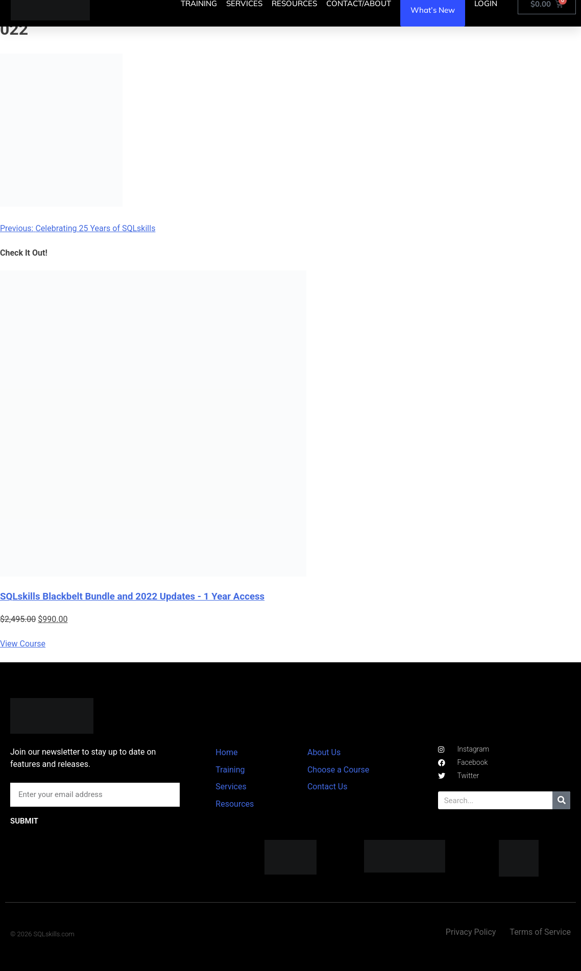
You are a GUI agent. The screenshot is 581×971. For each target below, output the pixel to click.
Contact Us (327, 786)
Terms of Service (540, 932)
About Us (324, 752)
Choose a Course (338, 770)
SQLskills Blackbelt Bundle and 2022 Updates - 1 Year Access (132, 596)
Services (230, 786)
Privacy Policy (471, 932)
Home (226, 752)
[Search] (561, 800)
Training (230, 770)
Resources (234, 804)
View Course (22, 644)
